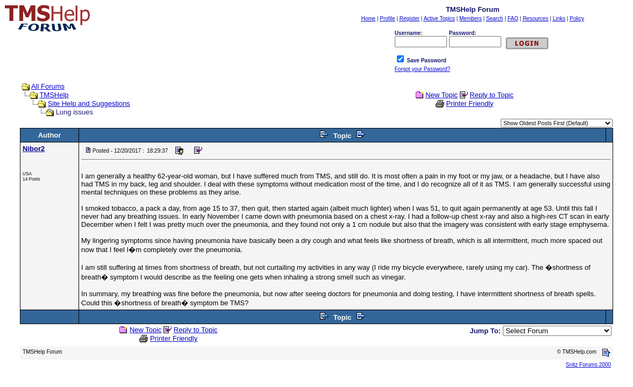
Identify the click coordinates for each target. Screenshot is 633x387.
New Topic (441, 95)
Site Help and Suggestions (89, 103)
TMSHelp (53, 95)
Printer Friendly (469, 103)
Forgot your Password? (422, 69)
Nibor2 (34, 149)
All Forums (48, 86)
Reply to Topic (491, 95)
